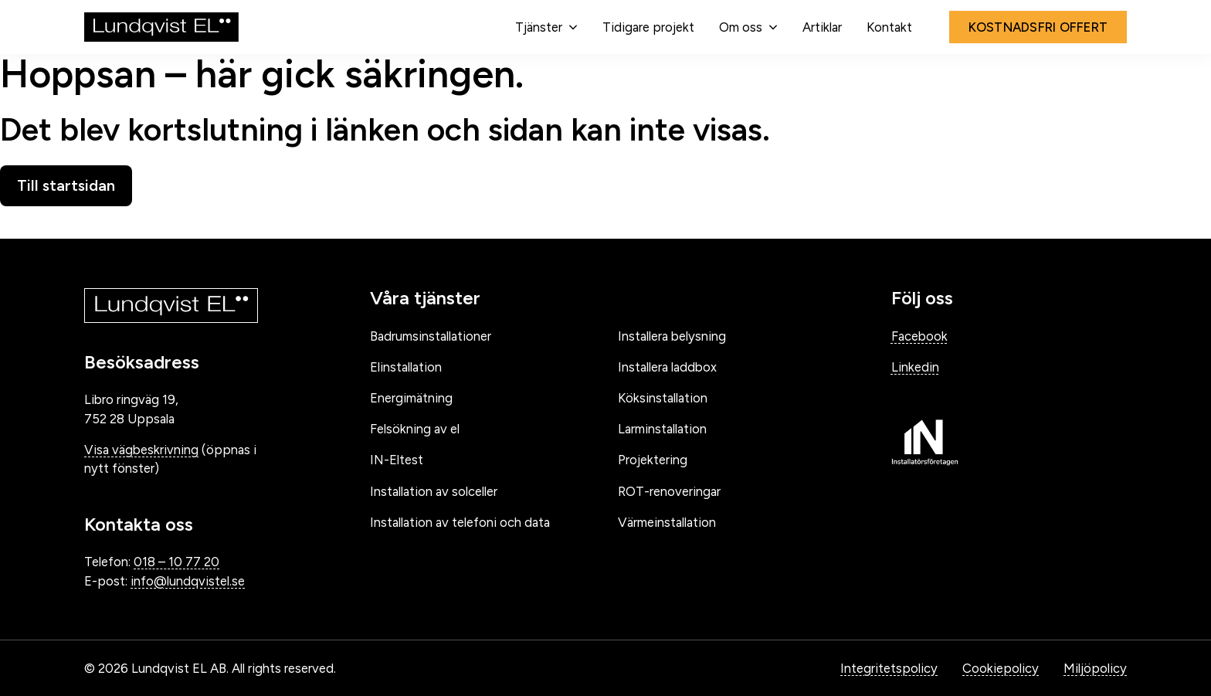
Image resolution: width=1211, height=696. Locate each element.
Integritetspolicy (889, 668)
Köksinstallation (662, 398)
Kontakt (889, 27)
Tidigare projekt (648, 27)
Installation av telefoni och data (460, 522)
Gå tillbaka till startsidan (116, 222)
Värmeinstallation (667, 522)
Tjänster (538, 27)
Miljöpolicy (1095, 668)
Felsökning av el (415, 428)
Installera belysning (672, 336)
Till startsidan (66, 185)
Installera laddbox (667, 367)
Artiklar (822, 27)
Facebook (919, 336)
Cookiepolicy (1000, 668)
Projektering (652, 459)
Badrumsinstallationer (430, 336)
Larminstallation (662, 428)
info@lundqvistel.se (188, 581)
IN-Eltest (396, 459)
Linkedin (915, 367)
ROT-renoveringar (669, 491)
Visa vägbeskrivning (141, 449)
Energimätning (411, 398)
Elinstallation (406, 367)
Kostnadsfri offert (1038, 27)
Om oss (740, 27)
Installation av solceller (433, 491)
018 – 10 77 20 (176, 561)
